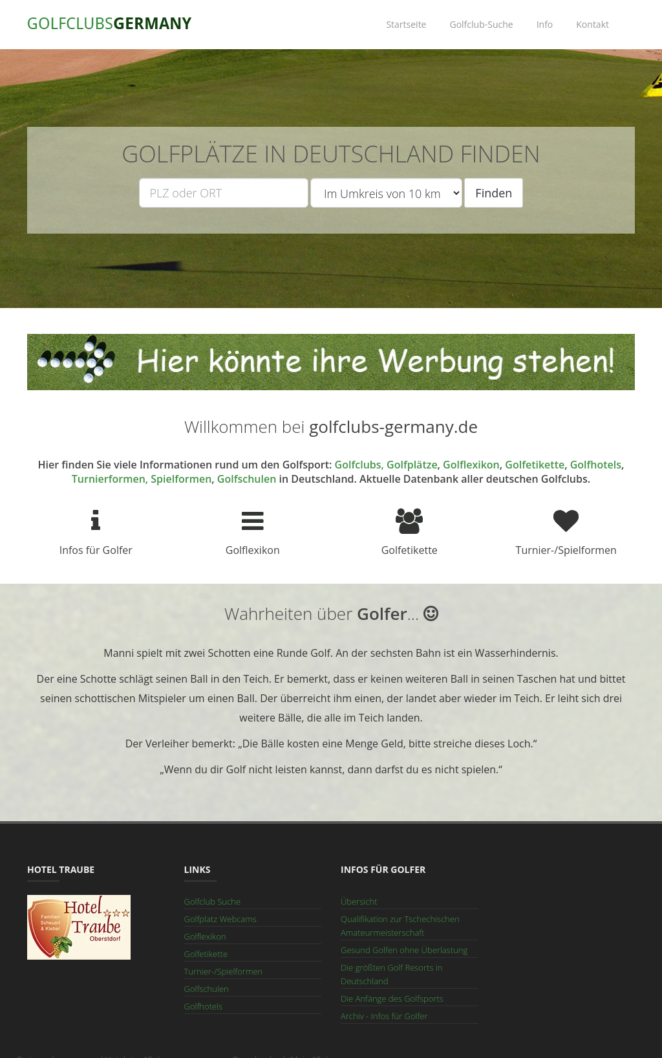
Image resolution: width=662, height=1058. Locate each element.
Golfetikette (534, 464)
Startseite (406, 24)
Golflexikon (471, 464)
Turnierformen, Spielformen (141, 479)
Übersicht (359, 901)
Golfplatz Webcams (220, 919)
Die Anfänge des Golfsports (392, 998)
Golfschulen (247, 479)
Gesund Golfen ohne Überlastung (404, 950)
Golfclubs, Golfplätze (386, 464)
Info (545, 24)
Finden (493, 193)
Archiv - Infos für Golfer (384, 1016)
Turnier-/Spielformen (223, 971)
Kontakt (592, 24)
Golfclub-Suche (481, 24)
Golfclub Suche (212, 901)
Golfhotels (595, 464)
